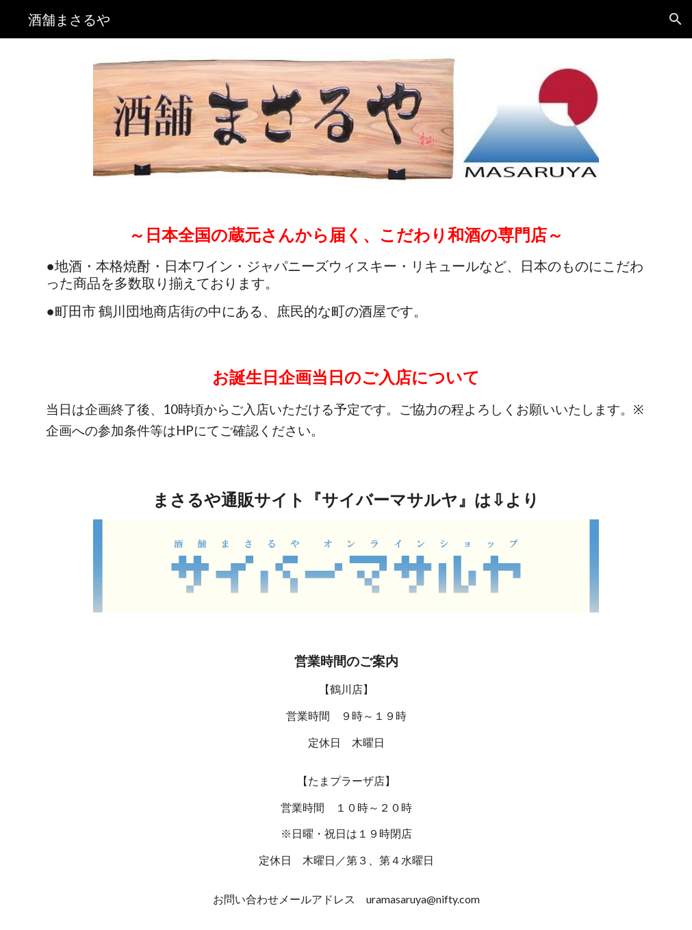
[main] (345, 271)
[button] (675, 19)
